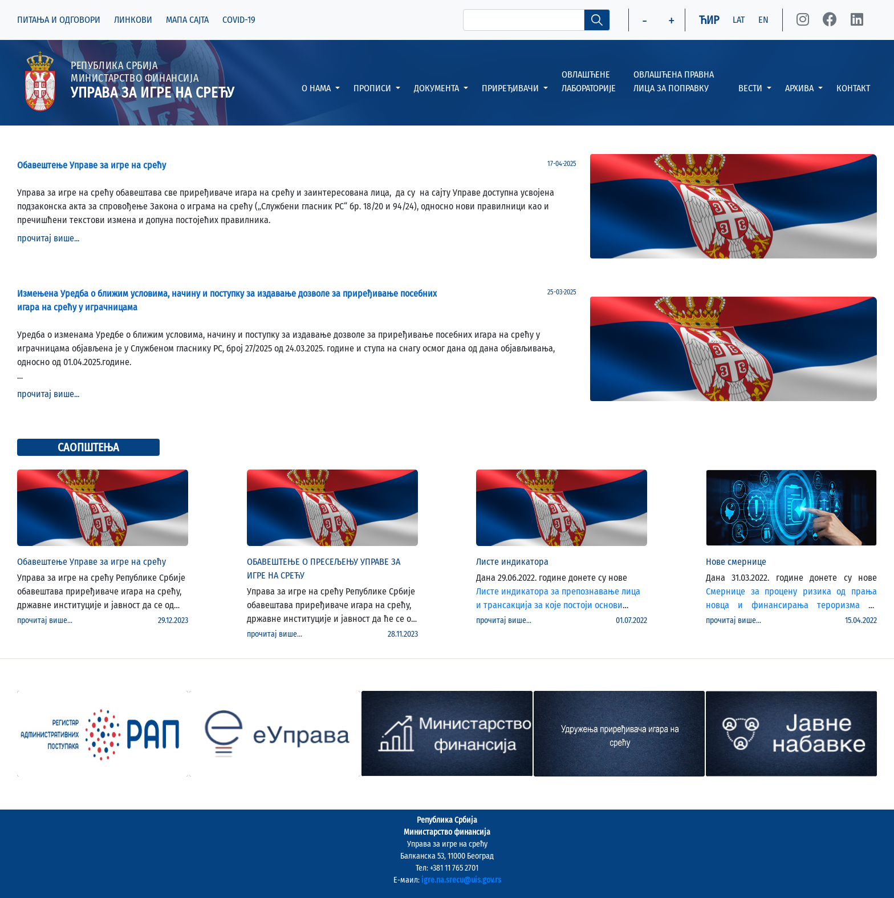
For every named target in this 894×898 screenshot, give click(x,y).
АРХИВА (800, 88)
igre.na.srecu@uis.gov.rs (461, 880)
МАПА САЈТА (187, 19)
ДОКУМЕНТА (437, 88)
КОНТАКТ (853, 88)
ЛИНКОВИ (133, 19)
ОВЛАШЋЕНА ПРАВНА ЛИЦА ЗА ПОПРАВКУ (673, 81)
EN (763, 19)
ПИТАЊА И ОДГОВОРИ (58, 19)
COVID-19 (238, 19)
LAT (739, 19)
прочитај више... (48, 238)
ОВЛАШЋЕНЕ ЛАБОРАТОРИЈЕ (589, 81)
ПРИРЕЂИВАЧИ (511, 88)
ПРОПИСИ (373, 88)
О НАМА (317, 88)
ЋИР (709, 20)
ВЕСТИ (751, 88)
